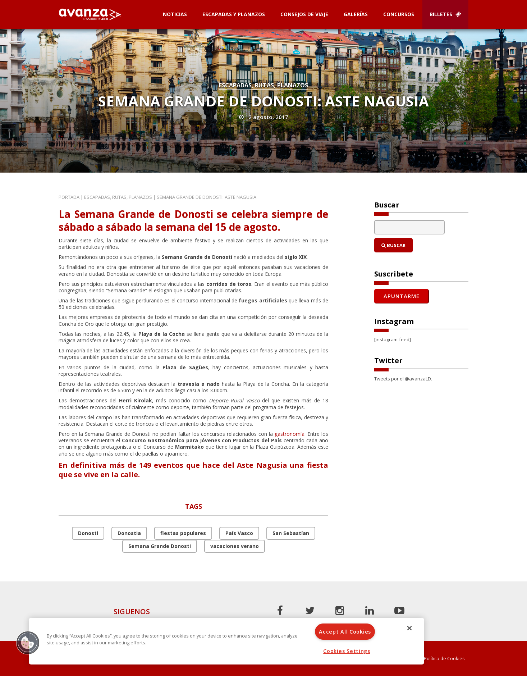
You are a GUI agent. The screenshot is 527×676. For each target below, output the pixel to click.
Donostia (129, 533)
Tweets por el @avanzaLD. (403, 378)
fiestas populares (183, 533)
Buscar (393, 245)
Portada (69, 197)
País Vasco (239, 533)
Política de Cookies (444, 659)
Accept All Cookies (345, 631)
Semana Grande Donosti (159, 546)
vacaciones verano (234, 546)
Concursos (398, 14)
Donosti (88, 533)
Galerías (356, 14)
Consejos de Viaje (304, 14)
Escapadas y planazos (233, 14)
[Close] (409, 628)
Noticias (175, 14)
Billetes (445, 14)
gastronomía (289, 433)
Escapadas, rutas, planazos (263, 85)
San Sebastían (290, 533)
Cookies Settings (346, 651)
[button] (27, 642)
